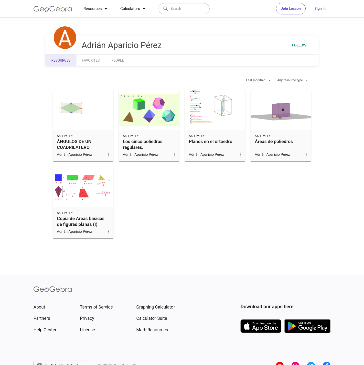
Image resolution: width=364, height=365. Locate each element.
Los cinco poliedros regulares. (142, 144)
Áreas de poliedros (274, 141)
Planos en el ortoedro (210, 141)
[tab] (96, 9)
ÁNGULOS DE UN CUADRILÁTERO (74, 144)
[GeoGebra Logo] (52, 9)
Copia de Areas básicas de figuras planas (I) (81, 221)
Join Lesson (291, 8)
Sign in (320, 8)
